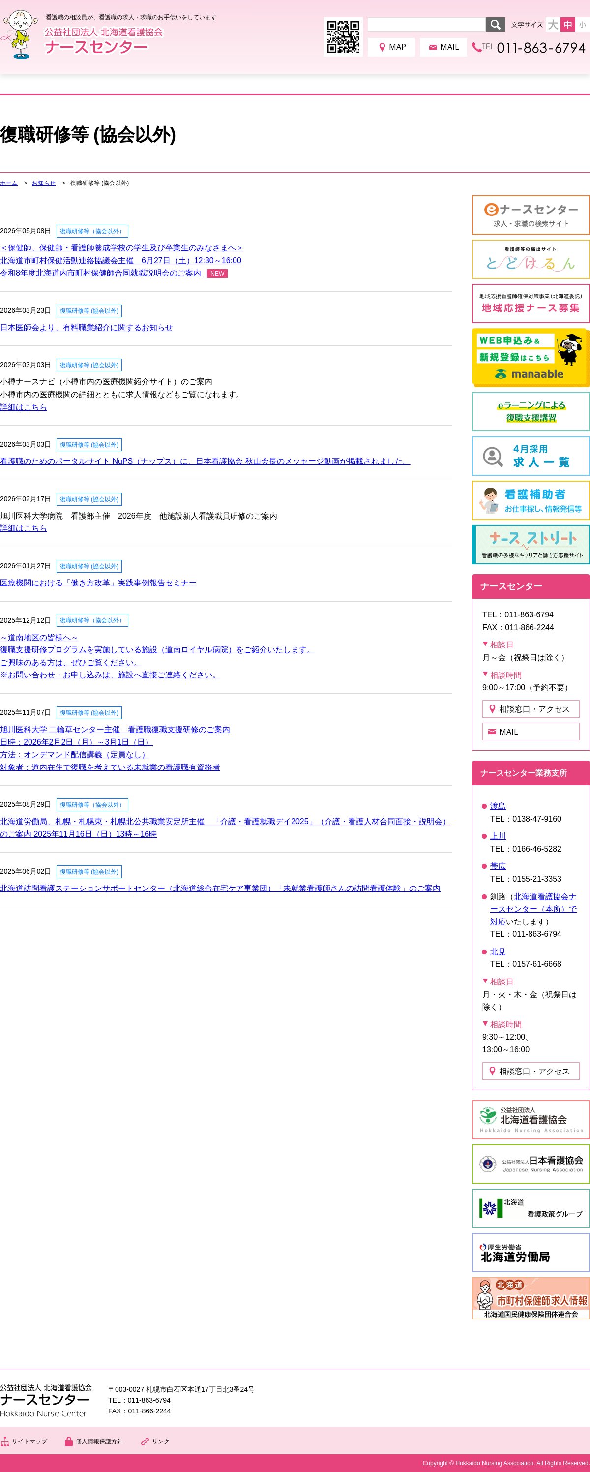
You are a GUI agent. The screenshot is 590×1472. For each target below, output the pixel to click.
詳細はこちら (23, 407)
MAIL (449, 46)
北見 (498, 952)
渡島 (498, 806)
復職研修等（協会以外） (92, 231)
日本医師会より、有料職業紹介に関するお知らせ (86, 327)
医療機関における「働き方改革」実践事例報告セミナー (98, 583)
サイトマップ (29, 1441)
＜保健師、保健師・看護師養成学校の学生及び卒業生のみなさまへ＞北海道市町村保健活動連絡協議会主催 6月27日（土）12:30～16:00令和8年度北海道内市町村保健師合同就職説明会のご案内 (122, 260)
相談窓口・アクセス (534, 709)
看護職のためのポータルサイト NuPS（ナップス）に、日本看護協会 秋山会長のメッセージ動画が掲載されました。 (205, 461)
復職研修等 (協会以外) (89, 310)
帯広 (498, 866)
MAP (397, 46)
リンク (161, 1441)
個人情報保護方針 (99, 1441)
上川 (498, 836)
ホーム (9, 183)
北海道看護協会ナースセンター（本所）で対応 (533, 909)
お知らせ (44, 183)
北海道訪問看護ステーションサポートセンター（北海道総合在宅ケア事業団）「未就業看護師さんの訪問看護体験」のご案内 (220, 888)
